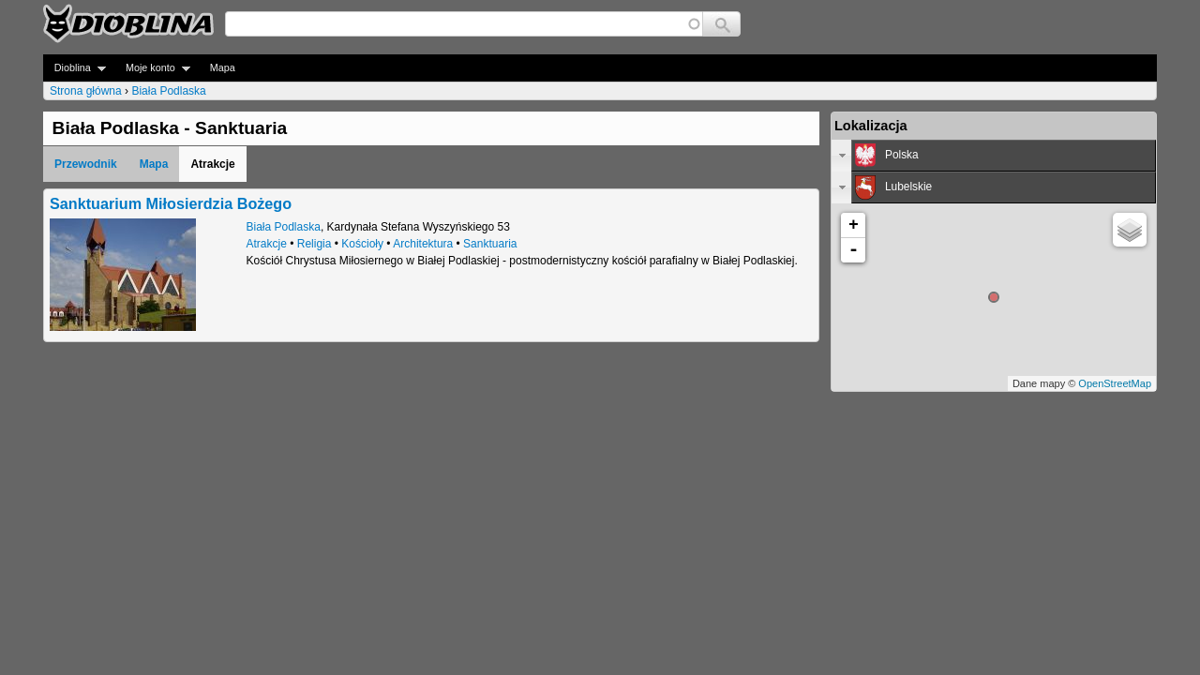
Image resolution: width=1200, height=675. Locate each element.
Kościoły (362, 243)
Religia (314, 243)
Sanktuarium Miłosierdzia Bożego (171, 203)
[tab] (994, 156)
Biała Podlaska (168, 91)
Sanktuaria (490, 243)
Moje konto (152, 68)
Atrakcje (267, 243)
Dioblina (74, 68)
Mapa (222, 67)
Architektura (423, 243)
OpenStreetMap (1114, 383)
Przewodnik (85, 164)
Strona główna (86, 91)
